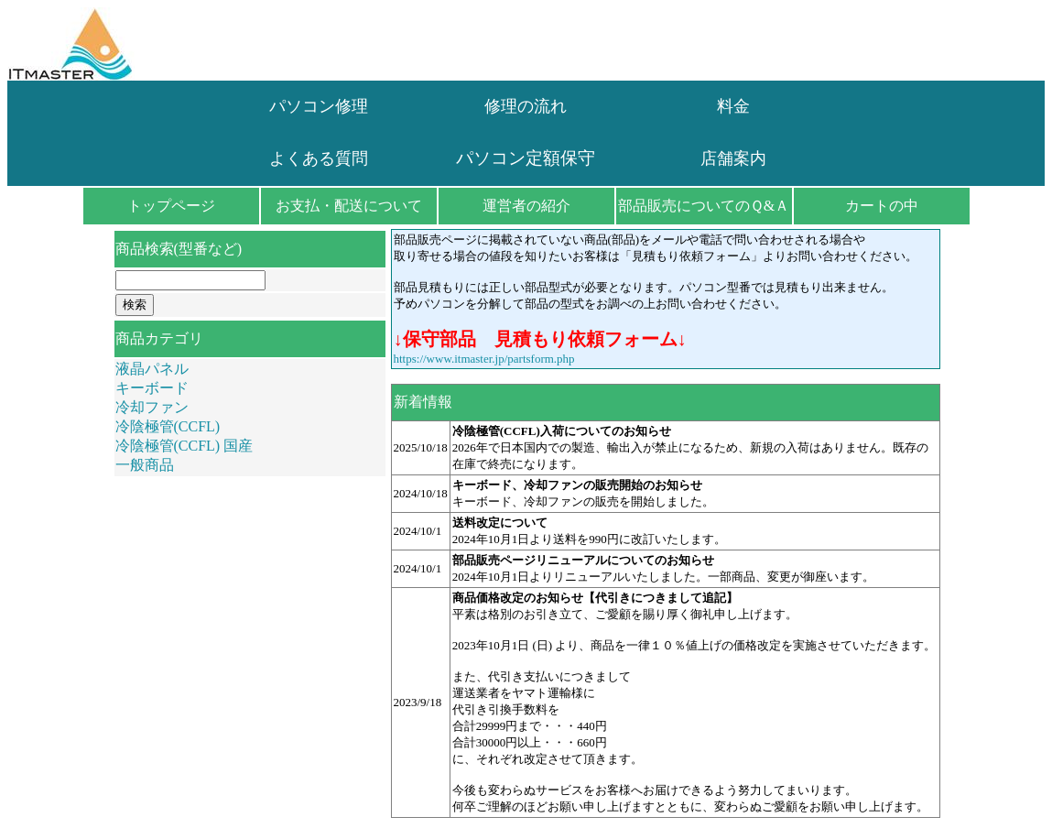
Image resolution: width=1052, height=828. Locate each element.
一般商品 (144, 465)
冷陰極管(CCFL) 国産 (184, 445)
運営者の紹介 (526, 205)
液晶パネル (152, 368)
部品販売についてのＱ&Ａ (703, 205)
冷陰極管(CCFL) (168, 426)
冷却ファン (152, 407)
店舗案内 (733, 158)
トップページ (171, 205)
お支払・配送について (349, 205)
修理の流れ (525, 106)
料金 (733, 106)
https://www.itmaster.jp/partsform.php (484, 358)
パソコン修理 (318, 106)
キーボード (152, 388)
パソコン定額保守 (525, 158)
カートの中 (881, 205)
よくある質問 (318, 158)
